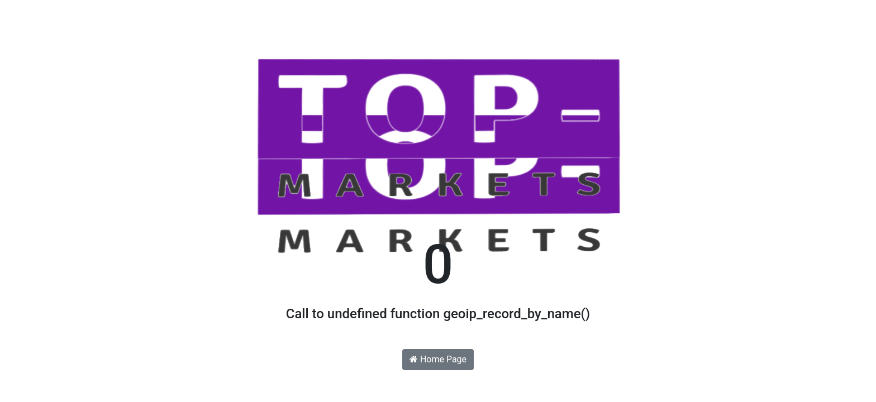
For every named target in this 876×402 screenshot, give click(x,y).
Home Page (438, 359)
